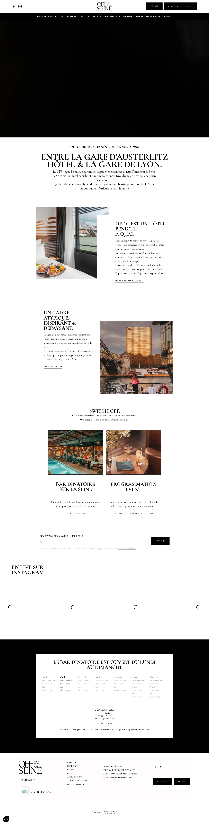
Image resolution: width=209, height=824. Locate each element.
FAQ (69, 773)
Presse (70, 769)
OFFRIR (182, 782)
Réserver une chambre (180, 6)
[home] (104, 6)
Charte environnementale (117, 777)
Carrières (72, 766)
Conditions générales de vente (119, 774)
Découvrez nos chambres (129, 281)
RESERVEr (162, 782)
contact (168, 16)
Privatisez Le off (53, 367)
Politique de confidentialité (127, 549)
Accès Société (74, 777)
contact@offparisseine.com (104, 718)
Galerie (71, 762)
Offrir (154, 6)
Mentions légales (112, 766)
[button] (28, 780)
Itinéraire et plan (104, 724)
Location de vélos (77, 784)
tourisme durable (77, 781)
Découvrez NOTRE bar (75, 514)
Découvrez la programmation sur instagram (133, 514)
